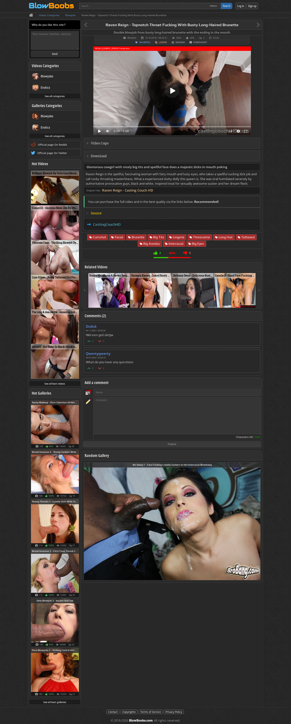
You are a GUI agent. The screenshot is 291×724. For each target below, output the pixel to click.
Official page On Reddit (52, 144)
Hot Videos (40, 163)
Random (180, 42)
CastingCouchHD (107, 224)
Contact (113, 712)
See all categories (55, 96)
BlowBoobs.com (141, 720)
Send (55, 54)
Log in (240, 6)
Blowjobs (131, 38)
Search (226, 5)
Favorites (144, 42)
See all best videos (54, 383)
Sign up (252, 6)
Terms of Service (150, 712)
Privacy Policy (174, 712)
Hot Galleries (41, 393)
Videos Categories (45, 65)
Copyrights (129, 712)
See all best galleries (54, 702)
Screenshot (200, 42)
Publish (172, 444)
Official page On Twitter (52, 153)
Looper (163, 42)
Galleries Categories (47, 105)
